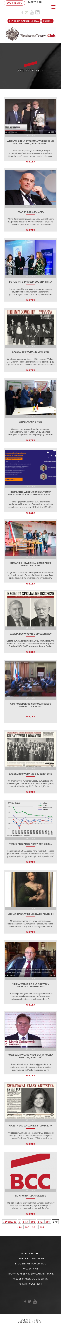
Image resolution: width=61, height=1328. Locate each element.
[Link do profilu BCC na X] (26, 12)
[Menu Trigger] (53, 6)
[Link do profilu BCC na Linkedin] (37, 12)
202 (41, 1227)
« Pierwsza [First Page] (9, 1221)
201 (34, 1227)
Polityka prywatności (30, 1283)
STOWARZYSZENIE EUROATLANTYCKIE (30, 1273)
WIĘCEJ (30, 162)
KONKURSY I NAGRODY (30, 1258)
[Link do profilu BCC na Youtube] (32, 12)
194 (25, 1221)
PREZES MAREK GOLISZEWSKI (30, 1278)
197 (47, 1221)
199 (19, 1227)
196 (40, 1221)
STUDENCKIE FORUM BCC (30, 1263)
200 (26, 1227)
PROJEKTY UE (30, 1268)
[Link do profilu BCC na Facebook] (22, 12)
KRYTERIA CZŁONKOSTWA (24, 21)
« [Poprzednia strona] (19, 1221)
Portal (47, 21)
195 (32, 1221)
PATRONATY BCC (31, 1253)
